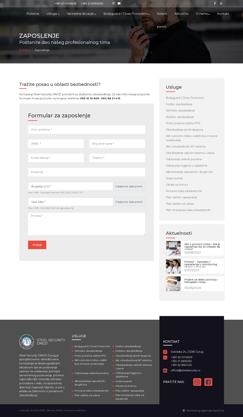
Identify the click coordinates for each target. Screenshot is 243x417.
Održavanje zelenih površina (184, 159)
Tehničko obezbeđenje (180, 110)
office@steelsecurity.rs (185, 370)
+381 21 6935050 (92, 3)
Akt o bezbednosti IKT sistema (185, 146)
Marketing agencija (199, 410)
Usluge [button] (51, 13)
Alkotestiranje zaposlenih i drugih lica (189, 172)
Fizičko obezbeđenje (179, 104)
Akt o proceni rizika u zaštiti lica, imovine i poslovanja (91, 362)
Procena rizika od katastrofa (184, 191)
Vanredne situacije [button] (80, 13)
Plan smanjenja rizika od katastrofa (188, 210)
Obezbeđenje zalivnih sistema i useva (190, 153)
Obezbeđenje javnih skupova (184, 129)
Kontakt (223, 13)
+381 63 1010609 (65, 3)
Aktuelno (182, 13)
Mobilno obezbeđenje (180, 117)
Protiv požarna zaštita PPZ (183, 123)
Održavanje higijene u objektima (186, 165)
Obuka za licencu (177, 184)
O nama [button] (202, 13)
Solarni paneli (162, 20)
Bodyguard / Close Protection (185, 98)
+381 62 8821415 (181, 365)
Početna (33, 13)
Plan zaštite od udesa (180, 203)
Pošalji (37, 245)
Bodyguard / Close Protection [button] (125, 13)
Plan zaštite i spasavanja (181, 197)
